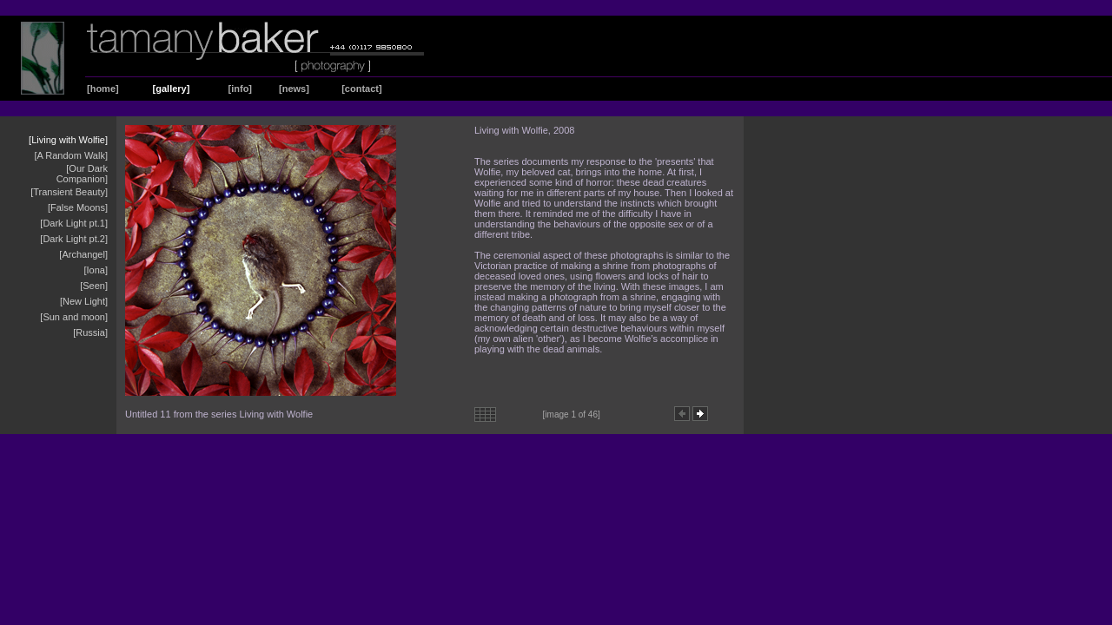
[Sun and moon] (74, 317)
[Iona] (95, 270)
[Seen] (94, 285)
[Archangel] (83, 254)
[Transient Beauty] (69, 192)
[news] (294, 88)
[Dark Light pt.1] (74, 223)
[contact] (361, 88)
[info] (240, 88)
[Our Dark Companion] (82, 173)
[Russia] (90, 332)
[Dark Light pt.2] (74, 239)
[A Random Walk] (71, 155)
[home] (103, 88)
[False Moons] (78, 207)
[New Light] (84, 301)
